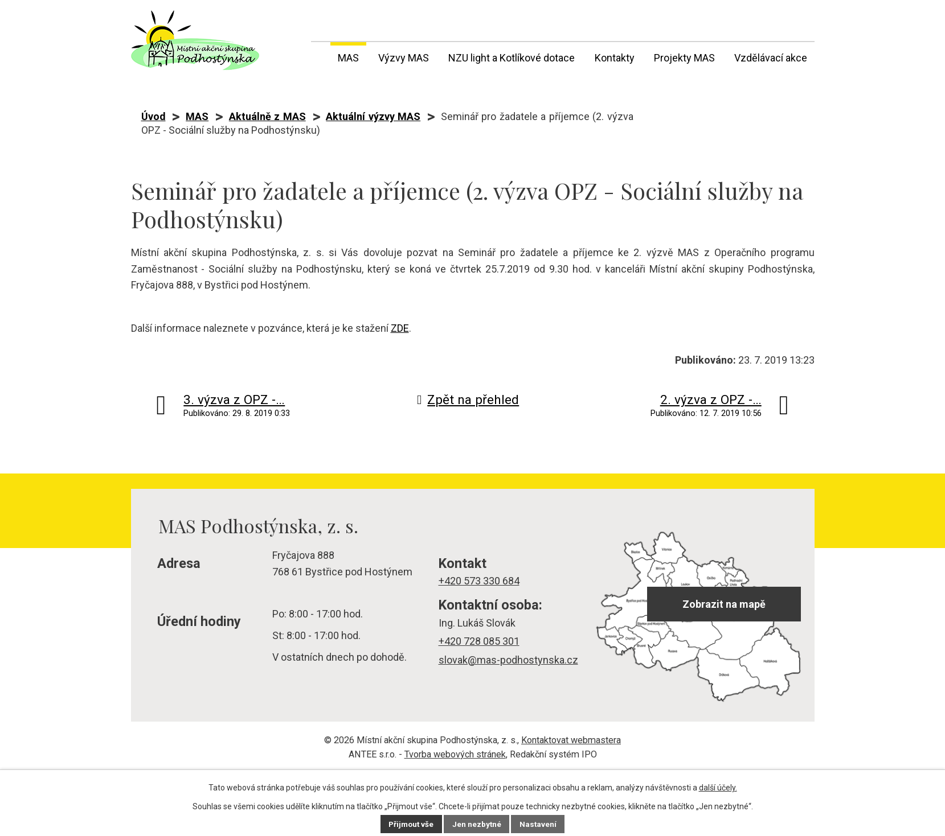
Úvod (318, 55)
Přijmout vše (410, 824)
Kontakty (615, 58)
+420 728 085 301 (479, 641)
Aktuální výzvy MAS (373, 116)
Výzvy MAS (403, 58)
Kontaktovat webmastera (571, 740)
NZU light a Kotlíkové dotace (511, 58)
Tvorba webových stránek (455, 754)
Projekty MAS (684, 58)
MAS (348, 58)
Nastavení (540, 824)
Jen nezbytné (477, 824)
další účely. (718, 787)
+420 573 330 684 (479, 581)
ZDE (400, 328)
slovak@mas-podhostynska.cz (508, 660)
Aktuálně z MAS (267, 116)
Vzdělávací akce (770, 58)
